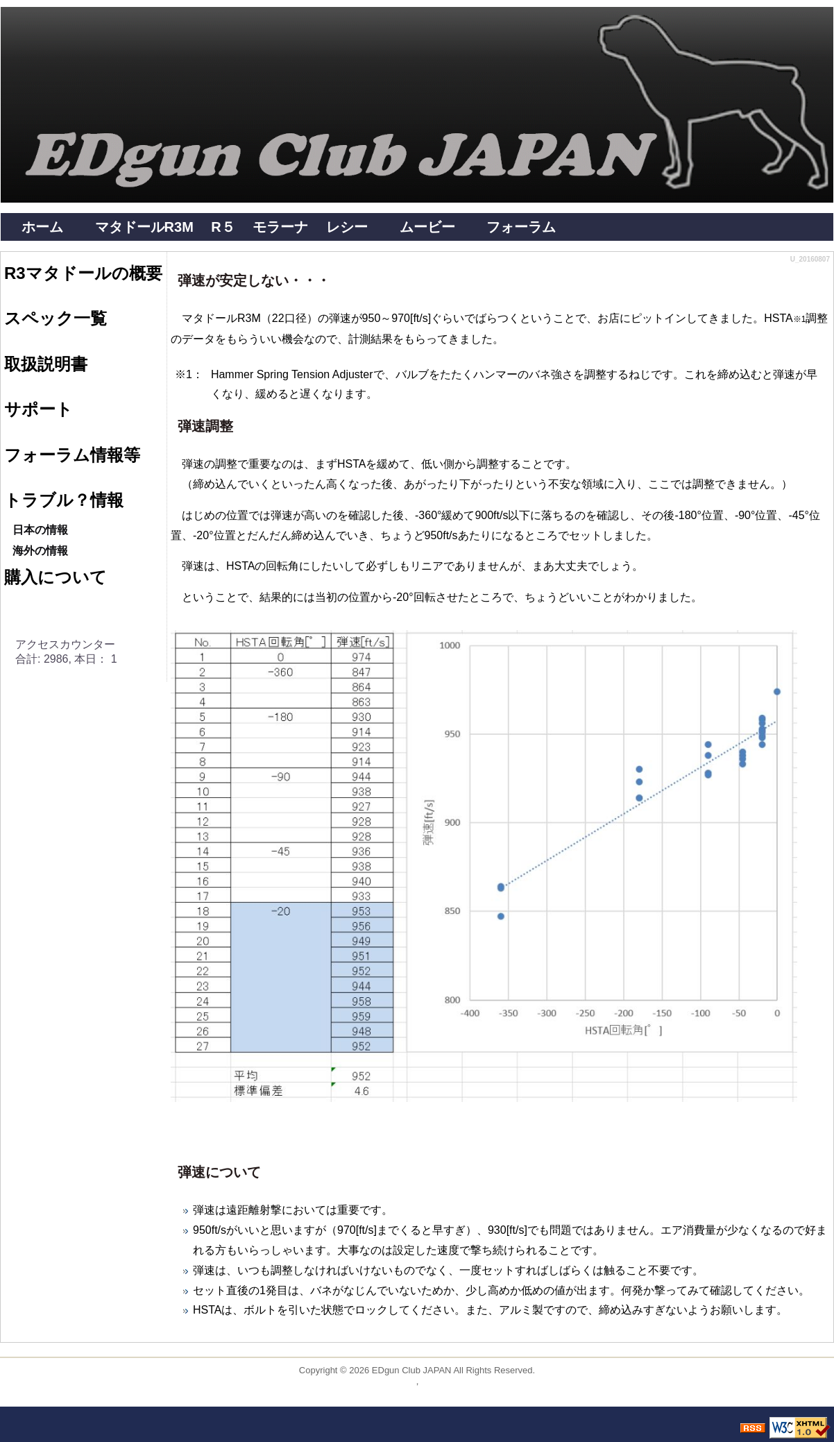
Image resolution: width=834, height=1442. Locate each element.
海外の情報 (40, 551)
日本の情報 (40, 530)
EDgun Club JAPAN (412, 1370)
